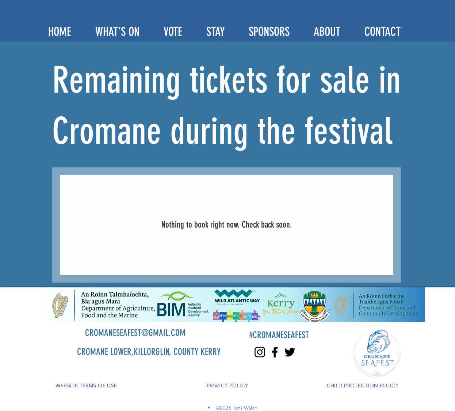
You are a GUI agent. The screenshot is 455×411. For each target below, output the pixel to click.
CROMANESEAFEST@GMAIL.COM (135, 332)
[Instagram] (260, 352)
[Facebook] (275, 352)
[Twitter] (290, 352)
